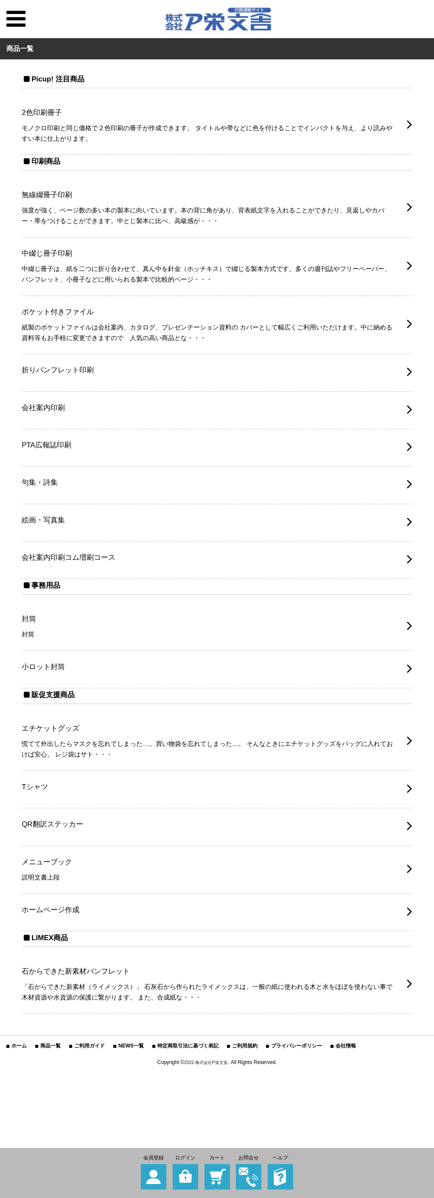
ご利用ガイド (89, 1101)
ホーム (19, 1101)
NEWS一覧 (131, 1101)
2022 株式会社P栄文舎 (206, 1118)
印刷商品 (47, 165)
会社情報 (346, 1101)
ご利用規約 (245, 1101)
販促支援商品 (55, 731)
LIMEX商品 (52, 988)
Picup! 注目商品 (61, 78)
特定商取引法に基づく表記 (187, 1101)
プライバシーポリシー (296, 1101)
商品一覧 (50, 1101)
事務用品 (47, 616)
